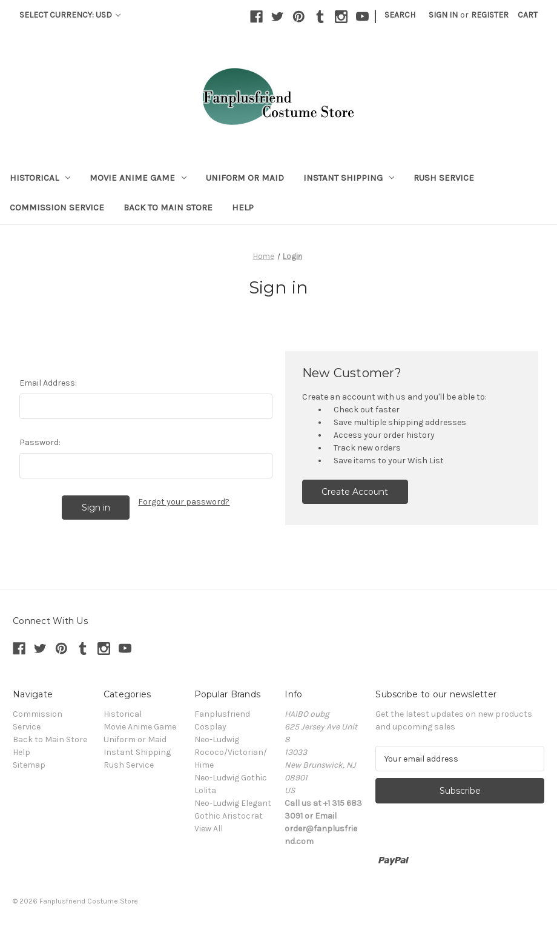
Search (399, 15)
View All (208, 828)
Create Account (354, 491)
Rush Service (444, 177)
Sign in (443, 15)
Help (243, 207)
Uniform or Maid (245, 177)
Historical (40, 177)
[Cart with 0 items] (527, 15)
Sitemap (29, 765)
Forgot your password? (183, 502)
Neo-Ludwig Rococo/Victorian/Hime (230, 752)
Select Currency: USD (69, 15)
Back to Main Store (168, 207)
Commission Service (57, 207)
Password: (40, 442)
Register (490, 15)
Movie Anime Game (138, 177)
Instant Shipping (348, 177)
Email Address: (48, 383)
